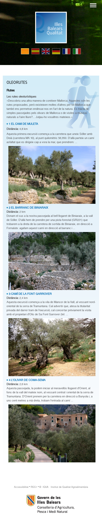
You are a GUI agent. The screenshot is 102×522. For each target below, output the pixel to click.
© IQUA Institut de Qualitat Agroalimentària (63, 487)
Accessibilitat (21, 487)
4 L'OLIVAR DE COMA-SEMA (27, 380)
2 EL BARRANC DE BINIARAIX (28, 207)
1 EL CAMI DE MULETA (23, 124)
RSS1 (34, 487)
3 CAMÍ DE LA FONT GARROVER (30, 294)
